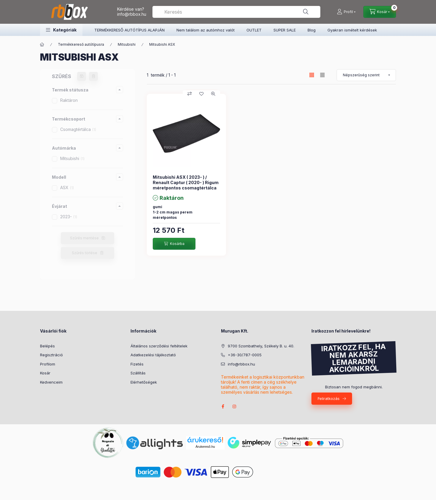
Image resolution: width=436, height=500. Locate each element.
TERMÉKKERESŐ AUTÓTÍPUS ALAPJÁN (129, 30)
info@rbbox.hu (131, 14)
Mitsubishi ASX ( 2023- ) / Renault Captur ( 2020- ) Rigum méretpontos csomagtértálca (186, 182)
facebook (223, 406)
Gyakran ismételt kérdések (352, 30)
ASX (67, 187)
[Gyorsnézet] (213, 93)
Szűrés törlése (84, 253)
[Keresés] (305, 12)
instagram (235, 406)
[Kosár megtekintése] (379, 12)
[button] (61, 30)
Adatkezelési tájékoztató (153, 354)
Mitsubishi (127, 44)
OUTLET (254, 30)
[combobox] (236, 12)
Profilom (47, 364)
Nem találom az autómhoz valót (205, 30)
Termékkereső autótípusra (81, 44)
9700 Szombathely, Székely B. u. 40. (261, 346)
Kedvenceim (51, 382)
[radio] (322, 75)
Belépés (47, 346)
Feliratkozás (329, 398)
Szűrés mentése (84, 238)
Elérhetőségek (144, 382)
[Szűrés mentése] (81, 76)
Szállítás (138, 373)
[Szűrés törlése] (93, 76)
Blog (312, 30)
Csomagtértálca (78, 129)
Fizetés (137, 364)
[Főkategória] (42, 44)
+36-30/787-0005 (245, 354)
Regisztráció (51, 354)
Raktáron (69, 100)
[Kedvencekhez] (201, 93)
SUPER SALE (284, 30)
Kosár (45, 373)
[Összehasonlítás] (189, 93)
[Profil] (346, 12)
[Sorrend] (366, 75)
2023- (68, 216)
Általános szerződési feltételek (159, 346)
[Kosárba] (174, 244)
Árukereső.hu (205, 446)
